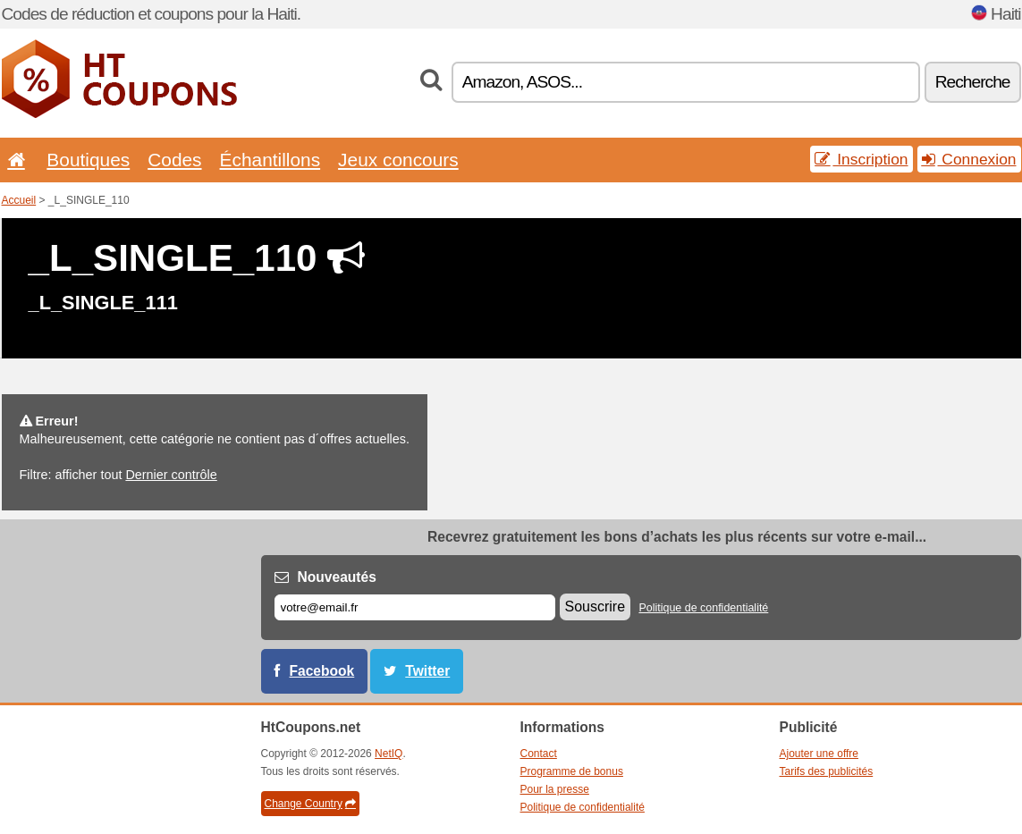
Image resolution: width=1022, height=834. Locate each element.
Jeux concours (398, 159)
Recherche (972, 81)
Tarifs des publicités (827, 771)
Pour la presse (554, 789)
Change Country (310, 803)
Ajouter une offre (819, 753)
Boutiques (88, 159)
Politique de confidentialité (703, 608)
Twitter (427, 670)
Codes (174, 159)
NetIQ (388, 753)
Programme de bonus (571, 771)
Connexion (969, 159)
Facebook (322, 670)
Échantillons (270, 159)
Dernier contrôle (170, 475)
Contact (538, 753)
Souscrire (595, 606)
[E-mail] (415, 607)
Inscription (861, 159)
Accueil (19, 200)
